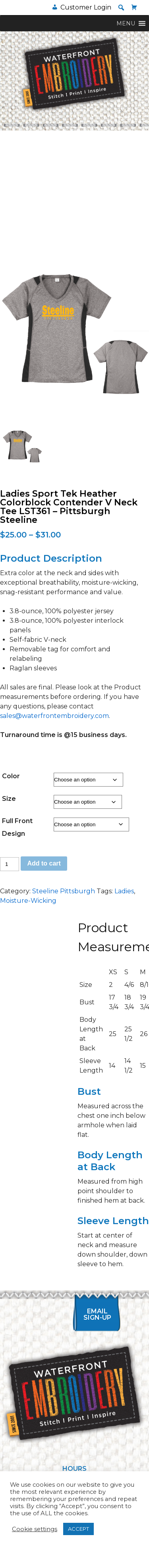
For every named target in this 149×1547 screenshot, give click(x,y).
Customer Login (85, 7)
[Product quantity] (9, 864)
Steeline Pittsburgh (63, 891)
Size (9, 798)
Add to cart (43, 863)
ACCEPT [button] (78, 1529)
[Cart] (134, 7)
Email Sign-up (97, 1314)
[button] (121, 7)
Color (11, 776)
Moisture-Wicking (28, 900)
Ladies (124, 891)
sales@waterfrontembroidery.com (54, 716)
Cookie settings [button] (34, 1529)
